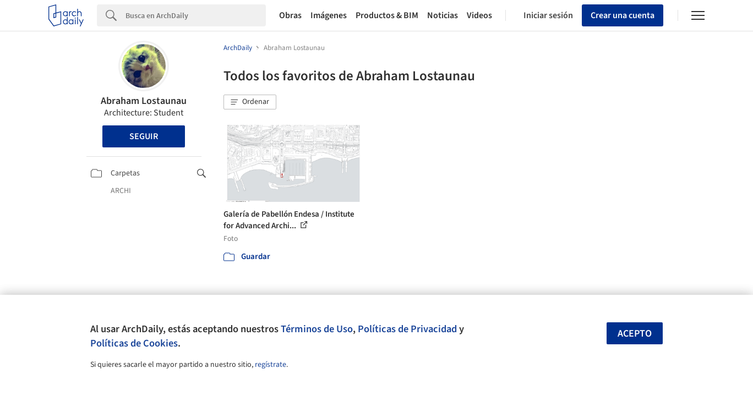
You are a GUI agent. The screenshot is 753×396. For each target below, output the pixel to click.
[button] (249, 102)
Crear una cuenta (622, 15)
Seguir (143, 136)
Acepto (635, 333)
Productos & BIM (387, 15)
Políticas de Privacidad (407, 329)
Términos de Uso (317, 329)
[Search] (196, 15)
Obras (290, 15)
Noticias (442, 15)
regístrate (270, 364)
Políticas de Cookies (134, 343)
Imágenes (328, 15)
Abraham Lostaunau (144, 101)
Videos (479, 15)
